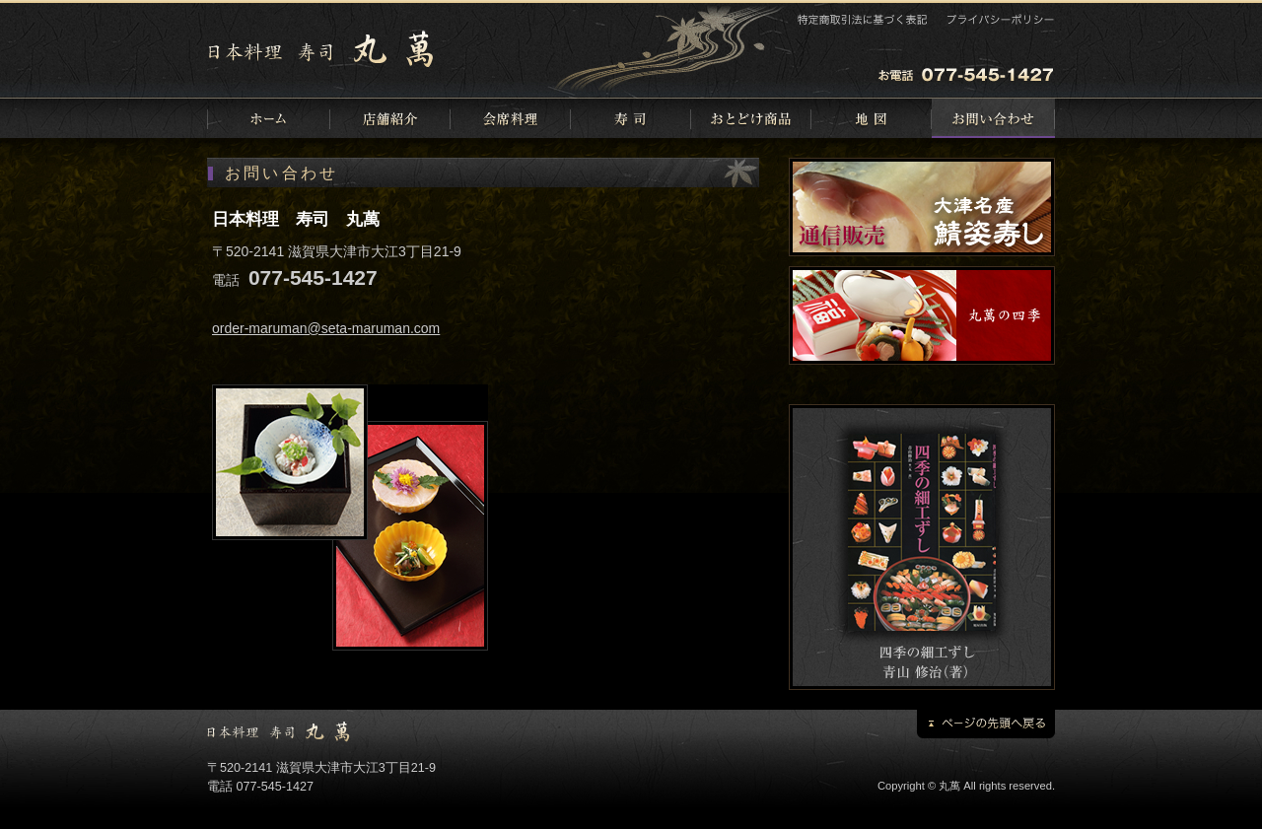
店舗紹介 (390, 118)
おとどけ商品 (751, 118)
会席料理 (511, 118)
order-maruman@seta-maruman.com (326, 328)
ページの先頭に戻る (986, 724)
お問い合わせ (993, 118)
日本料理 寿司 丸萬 (325, 49)
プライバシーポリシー (999, 19)
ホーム (268, 118)
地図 (871, 118)
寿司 (631, 118)
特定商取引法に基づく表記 (864, 19)
